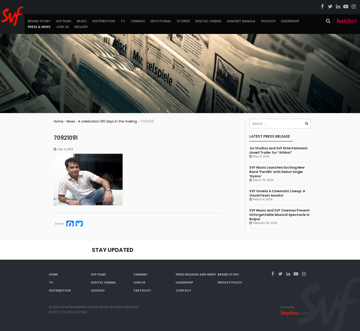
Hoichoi (268, 21)
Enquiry (81, 27)
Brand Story (39, 21)
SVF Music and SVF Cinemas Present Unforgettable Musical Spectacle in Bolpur (279, 214)
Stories (183, 21)
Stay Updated (112, 250)
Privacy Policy (230, 282)
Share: (60, 223)
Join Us (62, 27)
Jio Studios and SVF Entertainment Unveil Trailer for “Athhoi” (278, 150)
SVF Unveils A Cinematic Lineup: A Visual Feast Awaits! (277, 193)
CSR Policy (142, 290)
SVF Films (63, 21)
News (71, 121)
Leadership (290, 21)
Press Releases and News (196, 274)
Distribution (104, 21)
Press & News (39, 27)
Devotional (160, 21)
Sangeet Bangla (241, 21)
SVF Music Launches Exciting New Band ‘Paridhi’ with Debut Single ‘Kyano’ (277, 171)
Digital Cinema (208, 21)
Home (58, 121)
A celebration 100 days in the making (107, 121)
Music (82, 21)
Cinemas (138, 21)
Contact (183, 290)
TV (123, 21)
